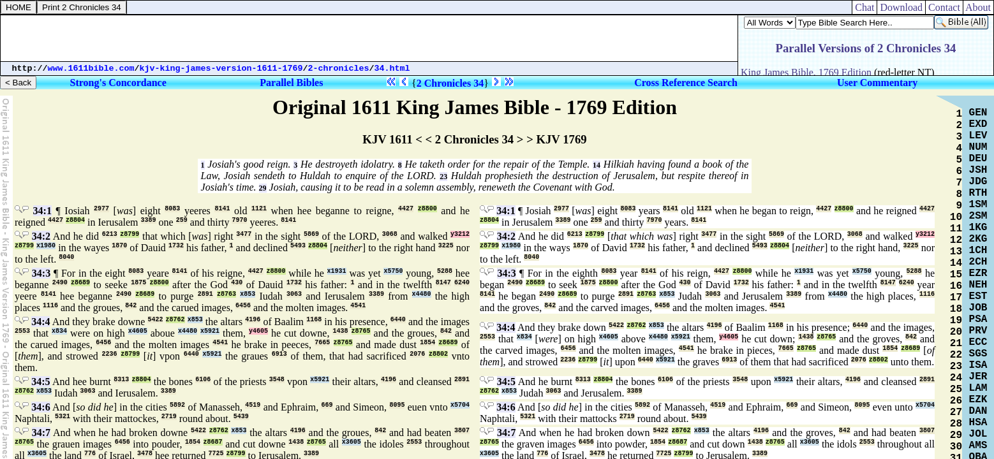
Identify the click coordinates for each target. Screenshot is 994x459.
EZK (978, 399)
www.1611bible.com (91, 68)
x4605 (137, 331)
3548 (277, 379)
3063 (294, 294)
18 (956, 309)
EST (978, 296)
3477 (243, 234)
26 (956, 401)
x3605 (351, 442)
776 (90, 453)
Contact (944, 7)
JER (978, 376)
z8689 (80, 282)
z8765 (361, 331)
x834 (59, 331)
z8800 (427, 208)
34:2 (41, 236)
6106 (203, 379)
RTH (978, 193)
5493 (298, 245)
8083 (172, 208)
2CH (978, 262)
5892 (177, 405)
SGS (978, 354)
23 (443, 176)
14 (596, 165)
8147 (443, 282)
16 (956, 286)
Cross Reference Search (686, 82)
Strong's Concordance (118, 82)
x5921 (209, 331)
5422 (155, 319)
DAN (978, 411)
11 (956, 229)
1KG (978, 227)
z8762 (175, 319)
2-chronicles (338, 68)
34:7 (41, 432)
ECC (978, 342)
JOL (978, 434)
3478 (144, 453)
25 (956, 389)
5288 (444, 271)
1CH (978, 250)
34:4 (40, 321)
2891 (205, 294)
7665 (322, 342)
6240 (462, 282)
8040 (66, 257)
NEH (978, 285)
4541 (358, 305)
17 (956, 297)
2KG (978, 239)
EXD (978, 124)
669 (326, 405)
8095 (396, 405)
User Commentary (877, 82)
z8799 (129, 234)
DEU (978, 158)
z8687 (213, 442)
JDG (978, 181)
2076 (417, 354)
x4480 (421, 294)
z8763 (226, 294)
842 (131, 305)
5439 (241, 416)
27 (956, 412)
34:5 (40, 381)
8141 (222, 208)
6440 (398, 319)
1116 (50, 305)
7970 (239, 220)
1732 (176, 245)
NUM (978, 147)
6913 (279, 354)
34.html (392, 68)
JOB (978, 308)
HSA (978, 422)
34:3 (41, 273)
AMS (978, 445)
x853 (247, 294)
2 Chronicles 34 (450, 83)
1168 (314, 319)
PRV (978, 331)
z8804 (75, 220)
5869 (311, 234)
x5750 (393, 271)
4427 (405, 208)
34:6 (40, 407)
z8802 (438, 354)
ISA (978, 365)
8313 (121, 379)
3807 (462, 430)
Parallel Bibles (291, 82)
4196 (252, 319)
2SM (978, 216)
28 (956, 424)
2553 (22, 331)
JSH (978, 170)
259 (182, 220)
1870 (119, 245)
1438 (340, 331)
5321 (62, 416)
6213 (109, 234)
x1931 (336, 271)
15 (956, 274)
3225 (446, 245)
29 (263, 188)
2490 (60, 282)
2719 (169, 416)
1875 (138, 282)
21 (956, 343)
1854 (427, 342)
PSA (978, 319)
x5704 (460, 405)
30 (956, 447)
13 (956, 252)
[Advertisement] (369, 38)
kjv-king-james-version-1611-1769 (221, 68)
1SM (978, 204)
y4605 (258, 331)
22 (956, 355)
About (978, 7)
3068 (389, 234)
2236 (109, 354)
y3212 (460, 234)
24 (956, 378)
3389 (148, 220)
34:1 (42, 210)
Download (901, 7)
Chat (864, 7)
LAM (978, 388)
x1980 (46, 245)
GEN (978, 113)
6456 (243, 305)
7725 (216, 453)
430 (236, 282)
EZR (978, 273)
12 (956, 240)
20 (956, 332)
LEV (978, 136)
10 (956, 217)
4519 (252, 405)
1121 (259, 208)
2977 (101, 208)
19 (956, 320)
